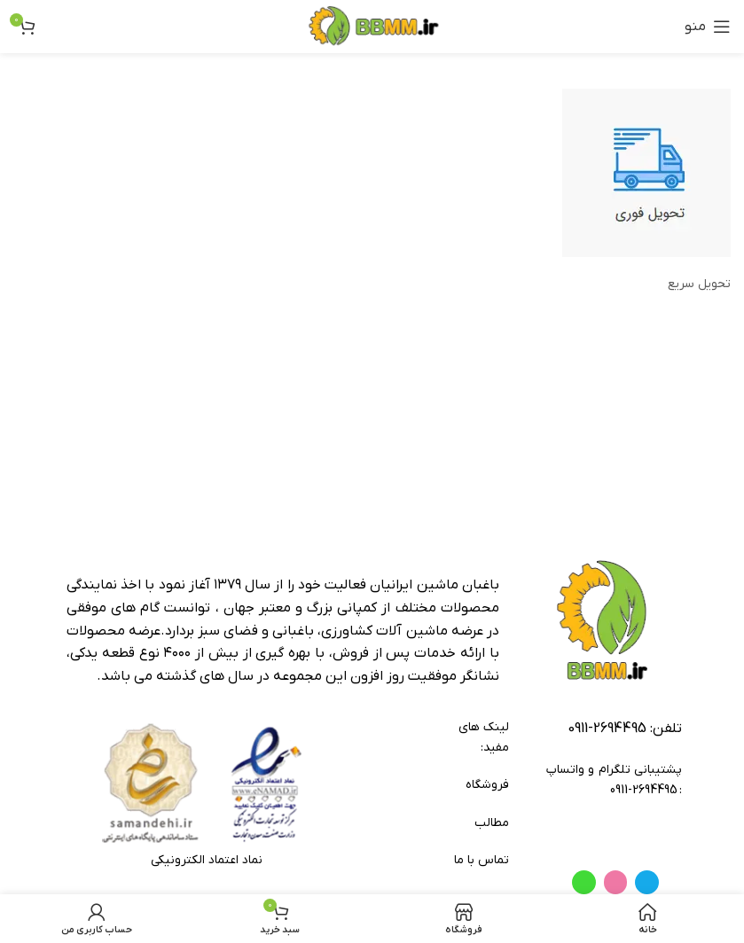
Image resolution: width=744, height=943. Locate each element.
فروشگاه (487, 784)
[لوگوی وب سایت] (371, 26)
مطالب (491, 822)
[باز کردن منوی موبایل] (708, 26)
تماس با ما (481, 860)
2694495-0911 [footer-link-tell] (607, 728)
